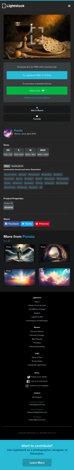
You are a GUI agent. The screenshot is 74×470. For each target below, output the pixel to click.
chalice (58, 174)
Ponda (18, 130)
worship (49, 183)
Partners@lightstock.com (37, 412)
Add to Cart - (37, 90)
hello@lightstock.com (37, 419)
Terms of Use (37, 357)
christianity (62, 183)
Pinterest (42, 223)
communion (10, 174)
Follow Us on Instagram (39, 385)
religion (29, 179)
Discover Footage (37, 335)
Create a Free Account (37, 305)
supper (33, 187)
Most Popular (37, 339)
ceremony (10, 187)
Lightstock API (37, 317)
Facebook (12, 223)
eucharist (49, 179)
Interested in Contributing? (37, 320)
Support (37, 313)
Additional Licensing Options (37, 97)
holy (19, 179)
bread (22, 174)
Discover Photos (37, 331)
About (37, 301)
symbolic (46, 174)
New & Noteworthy (37, 346)
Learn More (37, 462)
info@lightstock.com (37, 404)
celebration (62, 179)
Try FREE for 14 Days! (37, 309)
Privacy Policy (37, 361)
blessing (22, 187)
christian (9, 179)
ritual (39, 183)
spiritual (17, 183)
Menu (69, 6)
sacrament (34, 174)
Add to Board (37, 109)
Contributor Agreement (37, 365)
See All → (8, 240)
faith (7, 183)
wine (39, 179)
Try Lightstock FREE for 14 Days (37, 75)
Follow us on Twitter (39, 377)
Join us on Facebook (39, 381)
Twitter (27, 223)
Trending (37, 342)
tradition (29, 183)
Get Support (37, 397)
